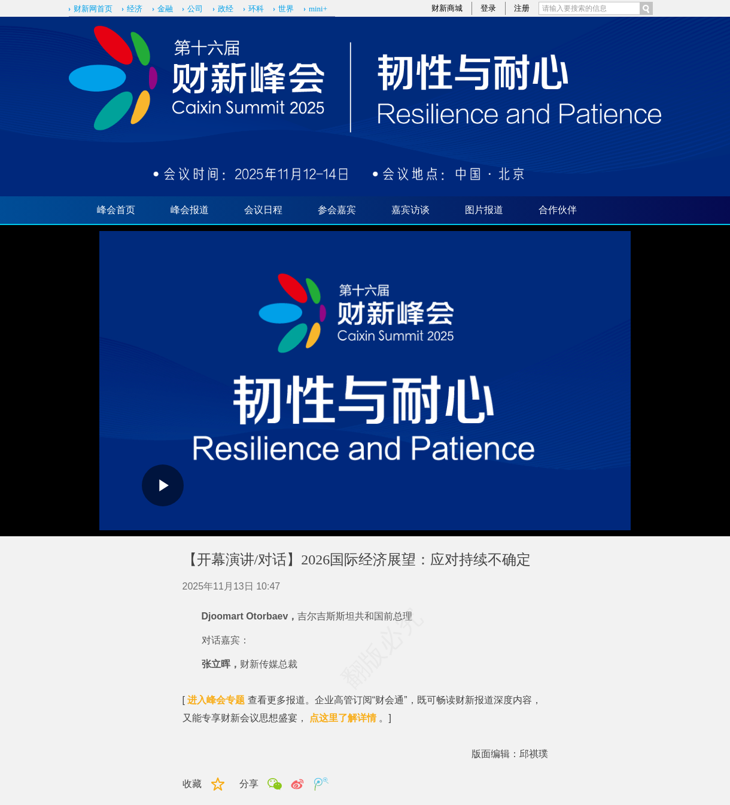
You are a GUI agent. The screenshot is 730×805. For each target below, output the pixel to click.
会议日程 (263, 210)
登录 (488, 8)
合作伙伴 (558, 210)
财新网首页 (93, 8)
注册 (522, 8)
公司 (195, 8)
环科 (256, 8)
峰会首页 (116, 210)
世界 (286, 8)
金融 (165, 8)
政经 (225, 8)
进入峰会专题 (216, 700)
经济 (134, 8)
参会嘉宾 (337, 210)
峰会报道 (190, 210)
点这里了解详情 (342, 718)
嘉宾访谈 (410, 210)
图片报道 (484, 210)
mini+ (318, 8)
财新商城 (447, 8)
